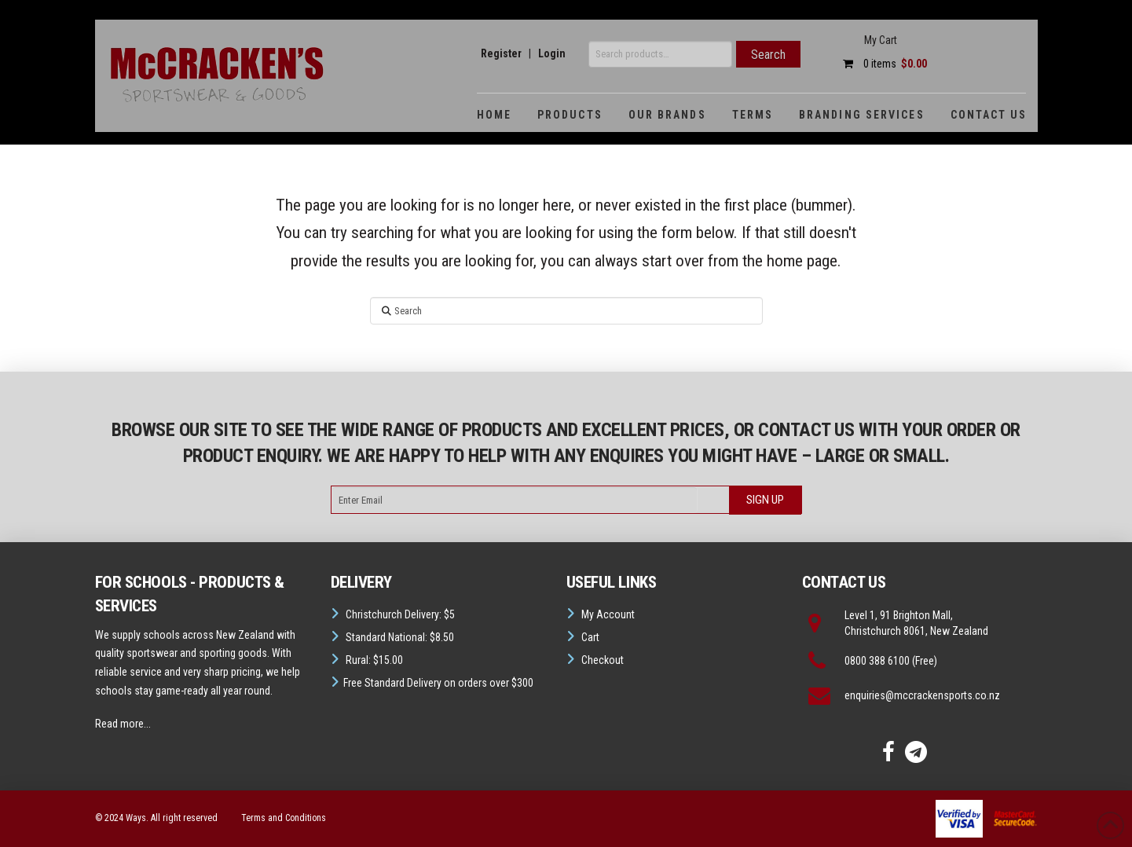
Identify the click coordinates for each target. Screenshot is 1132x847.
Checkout (602, 660)
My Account (608, 614)
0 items (881, 63)
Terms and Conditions (283, 817)
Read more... (123, 723)
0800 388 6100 (877, 660)
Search (768, 54)
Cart (590, 637)
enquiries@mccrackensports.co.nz (922, 695)
